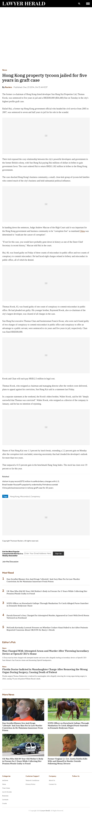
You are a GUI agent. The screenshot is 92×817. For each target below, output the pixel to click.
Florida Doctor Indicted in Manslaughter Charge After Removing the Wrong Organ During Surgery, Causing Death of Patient (45, 671)
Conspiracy (35, 496)
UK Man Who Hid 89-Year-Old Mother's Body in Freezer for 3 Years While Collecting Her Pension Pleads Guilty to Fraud (22, 761)
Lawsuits (5, 799)
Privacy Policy (30, 784)
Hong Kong (14, 496)
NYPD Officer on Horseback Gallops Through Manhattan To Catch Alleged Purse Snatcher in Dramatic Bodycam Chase (68, 725)
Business (5, 796)
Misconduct (25, 496)
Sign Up (58, 553)
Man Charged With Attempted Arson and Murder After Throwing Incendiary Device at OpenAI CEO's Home (45, 652)
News (4, 70)
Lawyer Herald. (45, 810)
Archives (5, 780)
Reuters (8, 87)
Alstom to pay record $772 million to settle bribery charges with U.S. (31, 481)
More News (8, 694)
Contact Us (52, 784)
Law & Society (7, 792)
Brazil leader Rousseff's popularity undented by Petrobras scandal (30, 484)
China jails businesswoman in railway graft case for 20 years (27, 488)
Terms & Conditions (32, 780)
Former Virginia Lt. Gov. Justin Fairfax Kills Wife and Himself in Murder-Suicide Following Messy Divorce (67, 761)
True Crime (6, 788)
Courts (4, 803)
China (82, 231)
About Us (52, 780)
